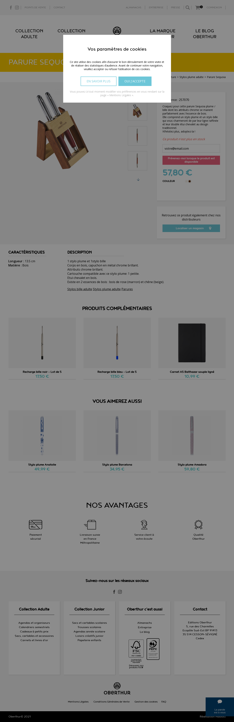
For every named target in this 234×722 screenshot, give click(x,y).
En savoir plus (98, 81)
